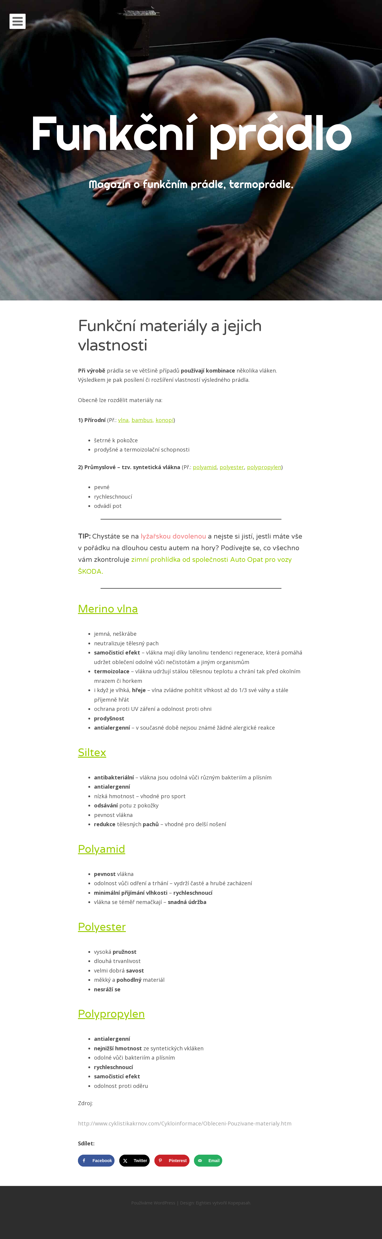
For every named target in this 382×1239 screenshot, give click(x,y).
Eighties (203, 1203)
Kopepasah (239, 1203)
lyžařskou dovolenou (173, 536)
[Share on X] (134, 1161)
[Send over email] (208, 1161)
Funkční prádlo (191, 132)
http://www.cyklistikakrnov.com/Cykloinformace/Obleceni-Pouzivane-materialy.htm (185, 1123)
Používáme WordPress (153, 1203)
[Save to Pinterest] (172, 1161)
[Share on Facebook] (96, 1161)
